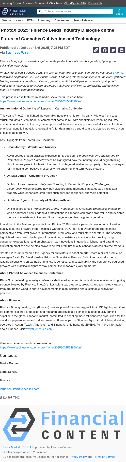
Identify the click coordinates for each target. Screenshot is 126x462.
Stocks (6, 20)
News (19, 20)
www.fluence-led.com (39, 329)
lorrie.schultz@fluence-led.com (19, 389)
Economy (44, 20)
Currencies (61, 20)
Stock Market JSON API (18, 447)
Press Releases (83, 20)
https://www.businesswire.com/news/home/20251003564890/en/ (41, 101)
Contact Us (95, 3)
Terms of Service (104, 456)
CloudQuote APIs (75, 3)
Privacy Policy (78, 456)
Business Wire (17, 53)
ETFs (30, 20)
